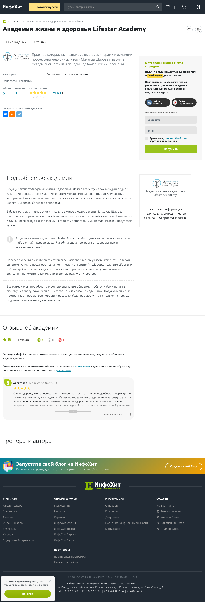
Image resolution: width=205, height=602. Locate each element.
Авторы (8, 517)
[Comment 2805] (56, 383)
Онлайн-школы (13, 523)
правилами (82, 366)
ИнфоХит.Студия (65, 523)
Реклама (59, 511)
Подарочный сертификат (19, 540)
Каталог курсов (12, 505)
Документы (112, 517)
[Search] (158, 7)
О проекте (111, 505)
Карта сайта (112, 528)
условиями (63, 370)
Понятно (27, 593)
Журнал (8, 534)
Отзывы (41, 42)
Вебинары (9, 528)
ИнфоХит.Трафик (65, 528)
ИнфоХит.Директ (65, 534)
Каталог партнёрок (66, 562)
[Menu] (33, 7)
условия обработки (175, 138)
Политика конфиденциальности (126, 523)
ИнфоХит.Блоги (64, 540)
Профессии (10, 511)
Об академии (16, 42)
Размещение (62, 505)
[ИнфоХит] (12, 7)
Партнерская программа (70, 556)
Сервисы (59, 517)
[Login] (198, 7)
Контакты (111, 511)
